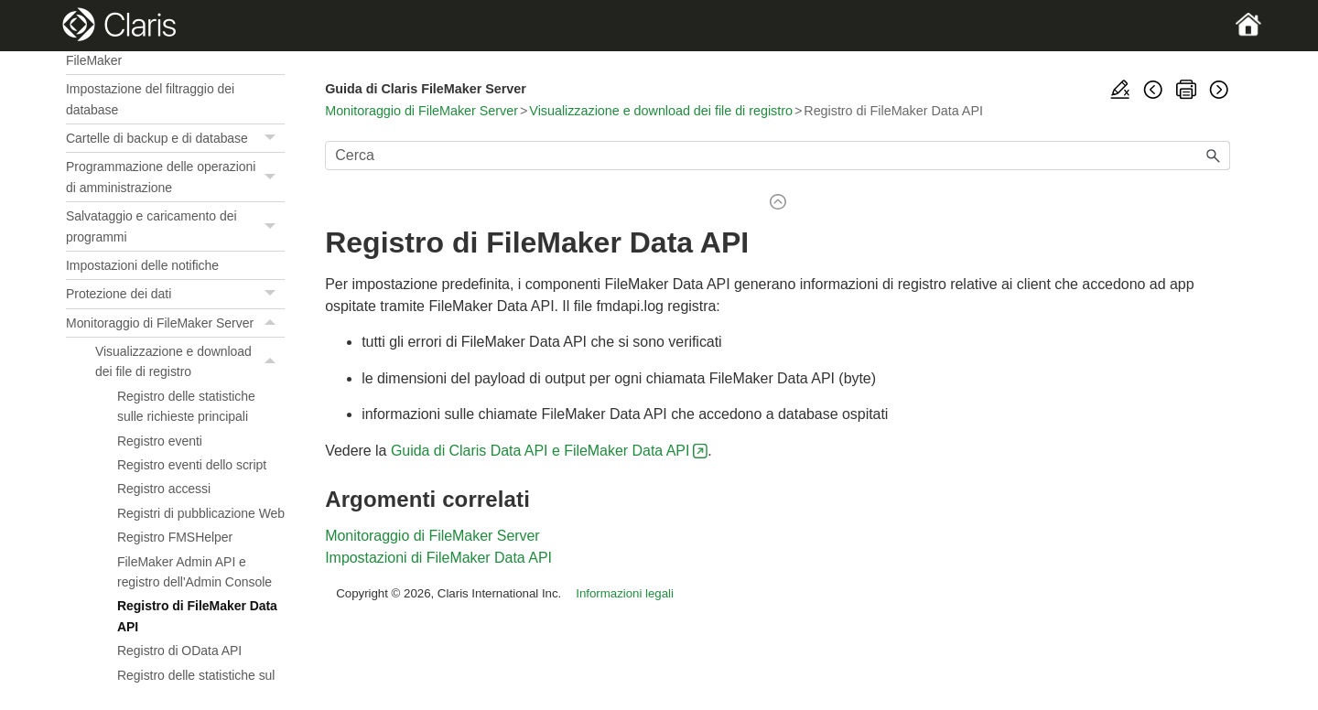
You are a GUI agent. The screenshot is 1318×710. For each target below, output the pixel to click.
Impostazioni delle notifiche (142, 265)
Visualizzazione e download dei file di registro (190, 361)
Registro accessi (164, 488)
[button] (272, 138)
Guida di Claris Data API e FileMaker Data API (540, 450)
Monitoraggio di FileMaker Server (175, 323)
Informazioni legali (625, 593)
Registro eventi (159, 441)
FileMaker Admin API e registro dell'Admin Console (194, 571)
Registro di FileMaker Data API (197, 615)
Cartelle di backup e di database (175, 138)
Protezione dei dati (175, 294)
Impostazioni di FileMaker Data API (438, 557)
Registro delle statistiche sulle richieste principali (186, 406)
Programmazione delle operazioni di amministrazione (175, 177)
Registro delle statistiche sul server (196, 685)
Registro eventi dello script (191, 464)
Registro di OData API (179, 650)
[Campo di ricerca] (777, 155)
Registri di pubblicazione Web (201, 513)
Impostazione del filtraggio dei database (150, 98)
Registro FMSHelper (174, 537)
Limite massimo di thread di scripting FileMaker (169, 49)
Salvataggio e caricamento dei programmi (175, 226)
